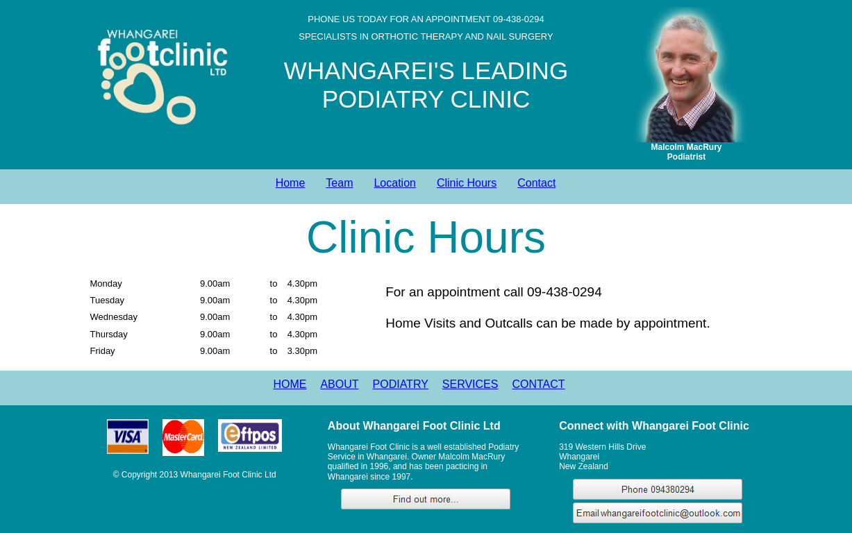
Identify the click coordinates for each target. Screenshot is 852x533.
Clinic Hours (466, 183)
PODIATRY (400, 384)
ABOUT (339, 384)
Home (291, 183)
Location (395, 183)
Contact (536, 183)
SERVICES (470, 384)
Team (339, 183)
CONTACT (538, 384)
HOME (289, 384)
